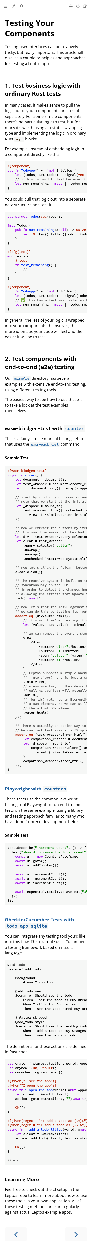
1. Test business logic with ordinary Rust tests (42, 89)
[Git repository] (78, 6)
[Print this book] (71, 6)
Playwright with (36, 789)
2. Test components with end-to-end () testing (41, 363)
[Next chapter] (76, 1234)
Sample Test (16, 458)
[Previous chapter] (16, 1234)
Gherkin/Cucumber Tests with (39, 923)
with (34, 428)
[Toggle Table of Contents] (5, 6)
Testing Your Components (29, 28)
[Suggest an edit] (85, 6)
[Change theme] (14, 6)
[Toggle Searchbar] (22, 6)
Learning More (22, 1179)
